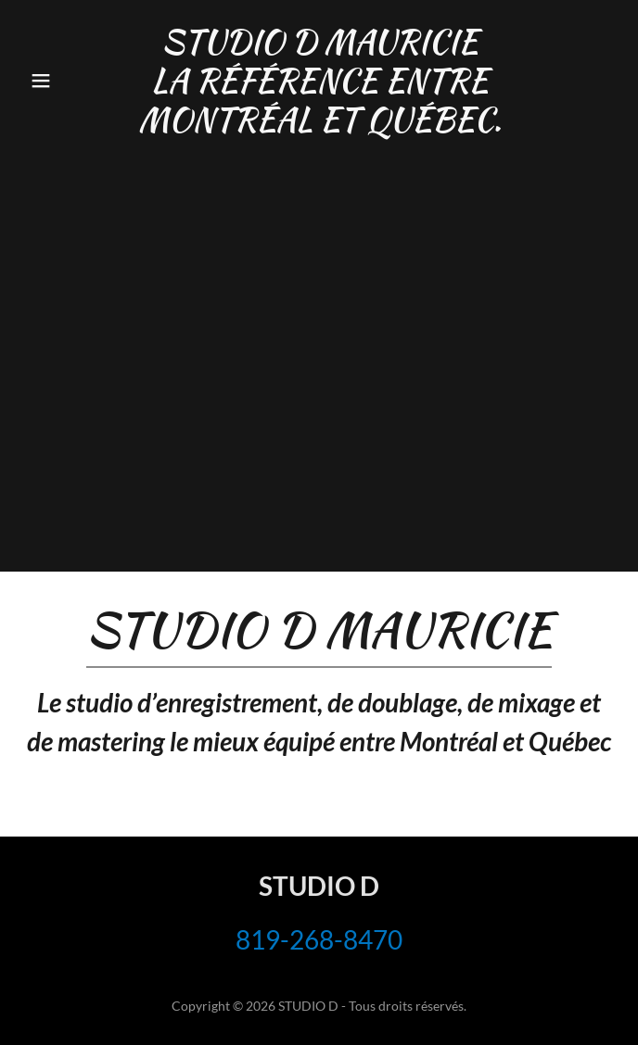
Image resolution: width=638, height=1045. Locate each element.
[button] (66, 80)
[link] (319, 124)
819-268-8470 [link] (319, 939)
